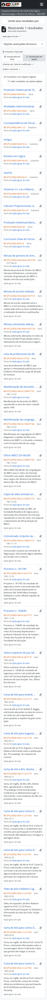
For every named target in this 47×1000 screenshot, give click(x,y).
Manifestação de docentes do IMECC (20, 386)
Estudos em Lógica (14, 156)
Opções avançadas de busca (20, 44)
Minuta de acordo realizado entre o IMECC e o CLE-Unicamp (20, 291)
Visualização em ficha (12, 57)
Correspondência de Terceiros (20, 123)
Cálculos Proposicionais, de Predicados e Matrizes (20, 205)
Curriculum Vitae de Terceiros (20, 239)
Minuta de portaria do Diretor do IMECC (20, 255)
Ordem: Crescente (10, 69)
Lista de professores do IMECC (20, 354)
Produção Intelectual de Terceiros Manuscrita (20, 89)
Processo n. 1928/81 (15, 610)
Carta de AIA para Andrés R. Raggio (20, 694)
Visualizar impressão (13, 51)
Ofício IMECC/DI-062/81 (17, 455)
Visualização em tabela (34, 57)
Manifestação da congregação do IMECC (20, 419)
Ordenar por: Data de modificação (17, 64)
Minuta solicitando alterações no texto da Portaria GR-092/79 (20, 324)
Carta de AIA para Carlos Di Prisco (20, 811)
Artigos (8, 139)
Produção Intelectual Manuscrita (20, 222)
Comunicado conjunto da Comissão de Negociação (20, 536)
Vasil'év (8, 172)
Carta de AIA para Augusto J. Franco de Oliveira (20, 733)
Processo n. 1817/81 (15, 568)
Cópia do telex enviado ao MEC (20, 494)
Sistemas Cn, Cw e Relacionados (20, 189)
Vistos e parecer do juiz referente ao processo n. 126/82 (20, 652)
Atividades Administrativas (19, 106)
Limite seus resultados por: (23, 21)
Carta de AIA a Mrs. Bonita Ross (20, 769)
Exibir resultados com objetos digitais (25, 81)
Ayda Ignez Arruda (20, 97)
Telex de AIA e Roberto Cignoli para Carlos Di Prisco (20, 888)
